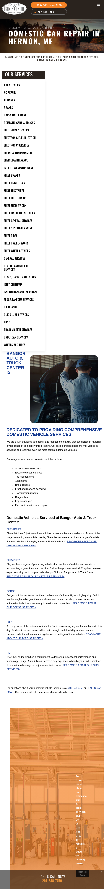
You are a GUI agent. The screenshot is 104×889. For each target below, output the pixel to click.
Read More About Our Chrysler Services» (35, 576)
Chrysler (13, 560)
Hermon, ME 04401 (45, 28)
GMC (9, 653)
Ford (9, 622)
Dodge (10, 591)
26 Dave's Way (30, 28)
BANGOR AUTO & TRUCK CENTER (22, 57)
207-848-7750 (46, 11)
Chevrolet (13, 529)
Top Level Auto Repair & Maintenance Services (69, 57)
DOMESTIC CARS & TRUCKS (52, 60)
